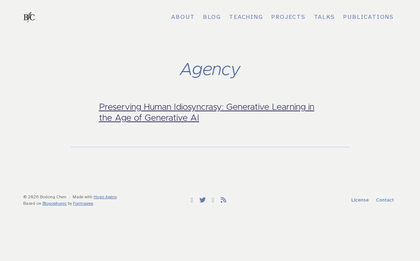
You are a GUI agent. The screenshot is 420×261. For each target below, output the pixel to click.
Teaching (246, 17)
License (360, 200)
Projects (288, 17)
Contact (385, 200)
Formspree (83, 203)
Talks (324, 17)
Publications (368, 17)
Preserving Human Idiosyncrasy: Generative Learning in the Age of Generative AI (206, 113)
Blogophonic (54, 203)
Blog (212, 17)
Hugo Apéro (105, 197)
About (183, 17)
